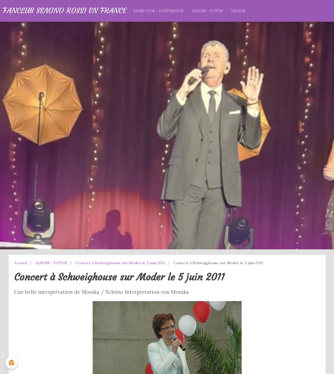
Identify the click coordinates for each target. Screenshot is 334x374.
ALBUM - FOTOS (207, 10)
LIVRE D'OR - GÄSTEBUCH (158, 10)
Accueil (20, 262)
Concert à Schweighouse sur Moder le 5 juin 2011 (120, 262)
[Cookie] (11, 363)
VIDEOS (238, 10)
